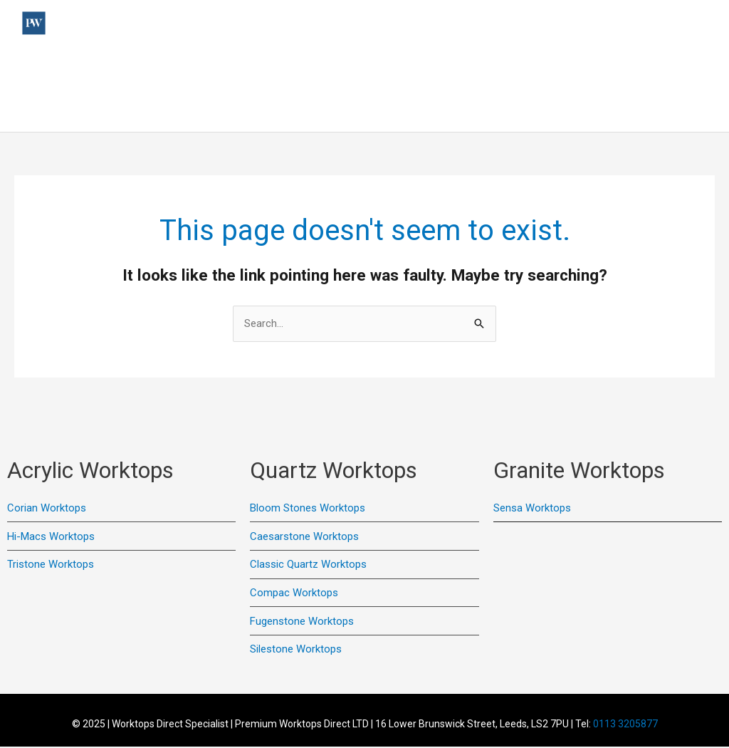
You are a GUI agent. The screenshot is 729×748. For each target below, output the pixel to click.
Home (78, 67)
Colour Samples (666, 67)
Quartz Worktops (495, 67)
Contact (589, 67)
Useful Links (142, 67)
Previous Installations (256, 67)
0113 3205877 (625, 724)
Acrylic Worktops (381, 67)
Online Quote (674, 110)
